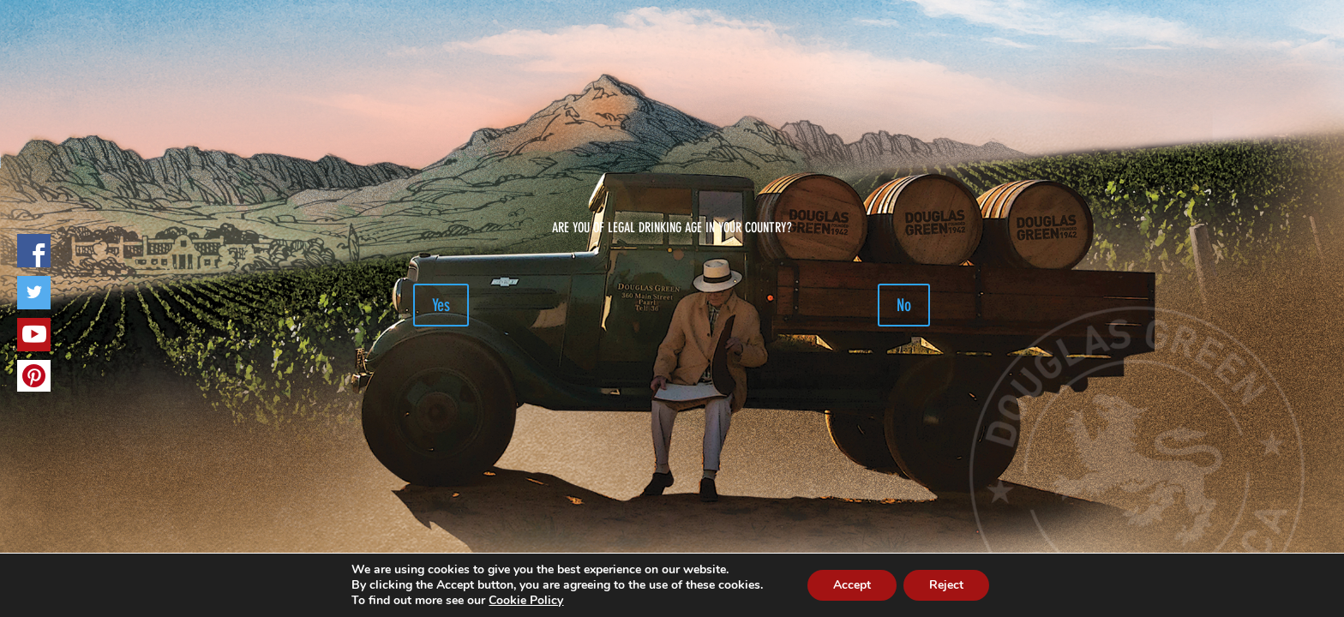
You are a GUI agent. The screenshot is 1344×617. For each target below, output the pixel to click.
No (904, 305)
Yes (441, 305)
